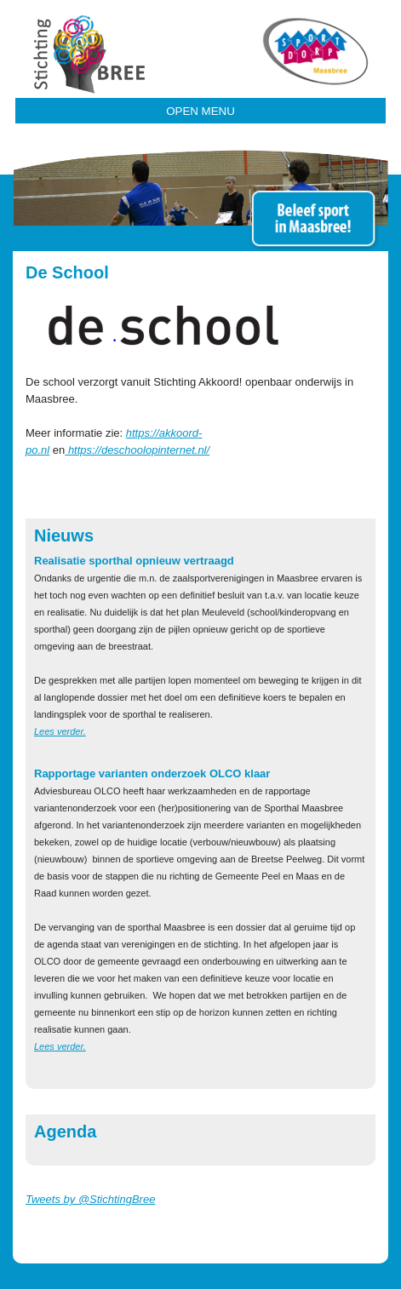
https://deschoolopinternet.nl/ (137, 450)
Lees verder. (60, 731)
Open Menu (200, 111)
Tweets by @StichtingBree (90, 1199)
